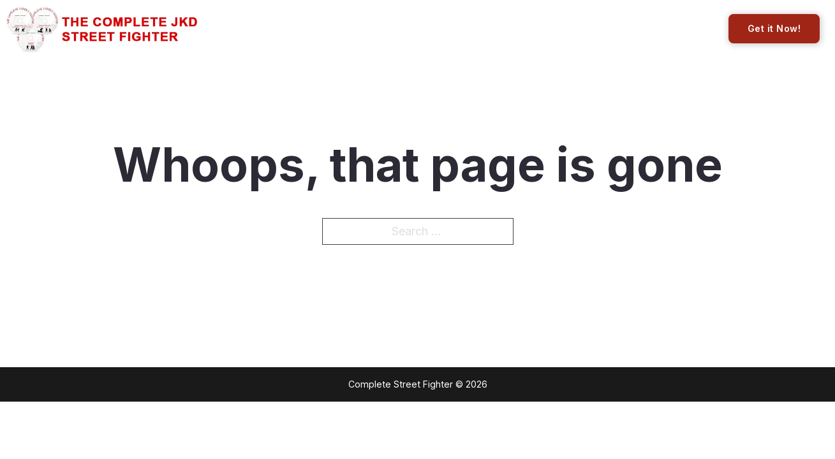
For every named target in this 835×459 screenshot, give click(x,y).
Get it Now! (774, 28)
